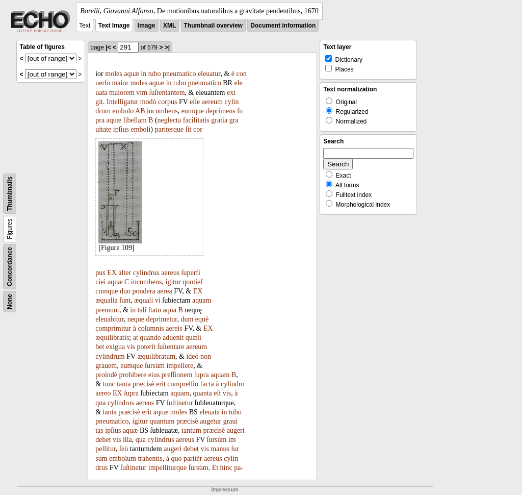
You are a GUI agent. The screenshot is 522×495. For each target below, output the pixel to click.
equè (201, 319)
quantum (161, 421)
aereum (212, 102)
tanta (123, 384)
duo (125, 291)
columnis (151, 328)
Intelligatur (122, 102)
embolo (123, 111)
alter (124, 273)
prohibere (132, 375)
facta (207, 384)
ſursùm (155, 365)
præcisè (143, 384)
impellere (179, 365)
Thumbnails (9, 194)
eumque (192, 111)
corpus (167, 102)
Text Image (114, 25)
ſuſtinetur (180, 403)
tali (142, 310)
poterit (146, 347)
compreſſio (182, 384)
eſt (217, 393)
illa (127, 439)
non (205, 356)
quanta (202, 393)
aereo (103, 393)
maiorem (122, 92)
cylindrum (110, 356)
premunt (107, 310)
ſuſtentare (171, 347)
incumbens (162, 111)
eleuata (209, 412)
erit (161, 384)
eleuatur (209, 74)
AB (140, 111)
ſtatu (154, 310)
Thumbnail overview (213, 25)
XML (169, 25)
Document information (283, 25)
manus (220, 449)
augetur (210, 421)
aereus (170, 273)
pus (100, 273)
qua (100, 403)
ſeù (123, 449)
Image (146, 25)
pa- (238, 468)
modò (148, 102)
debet (103, 439)
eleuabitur (109, 319)
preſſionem (177, 375)
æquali (143, 300)
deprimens (220, 111)
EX (112, 273)
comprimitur (113, 328)
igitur (173, 282)
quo (176, 458)
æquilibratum (156, 356)
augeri (236, 430)
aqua (169, 310)
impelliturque (167, 468)
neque (135, 319)
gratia (219, 120)
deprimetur (161, 319)
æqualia (106, 300)
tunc (109, 384)
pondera (144, 291)
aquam (201, 300)
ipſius (121, 129)
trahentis (150, 458)
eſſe (195, 102)
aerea (164, 291)
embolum (122, 458)
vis (131, 347)
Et (215, 468)
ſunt (124, 300)
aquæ (131, 74)
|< (108, 47)
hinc (226, 468)
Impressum (224, 489)
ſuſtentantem (167, 92)
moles (113, 74)
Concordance (9, 266)
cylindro (233, 384)
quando (150, 337)
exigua (115, 347)
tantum (191, 430)
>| (167, 47)
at (135, 337)
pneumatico (179, 74)
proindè (106, 375)
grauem (106, 365)
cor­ (197, 129)
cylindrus (146, 273)
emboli (140, 129)
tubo (154, 74)
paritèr (193, 458)
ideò (192, 356)
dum (186, 319)
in (143, 74)
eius (154, 375)
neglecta (169, 120)
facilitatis (196, 120)
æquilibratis (112, 337)
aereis (174, 328)
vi (158, 300)
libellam (135, 120)
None (9, 301)
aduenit (173, 337)
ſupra (201, 375)
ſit (189, 129)
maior (120, 83)
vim (141, 92)
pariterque (169, 129)
